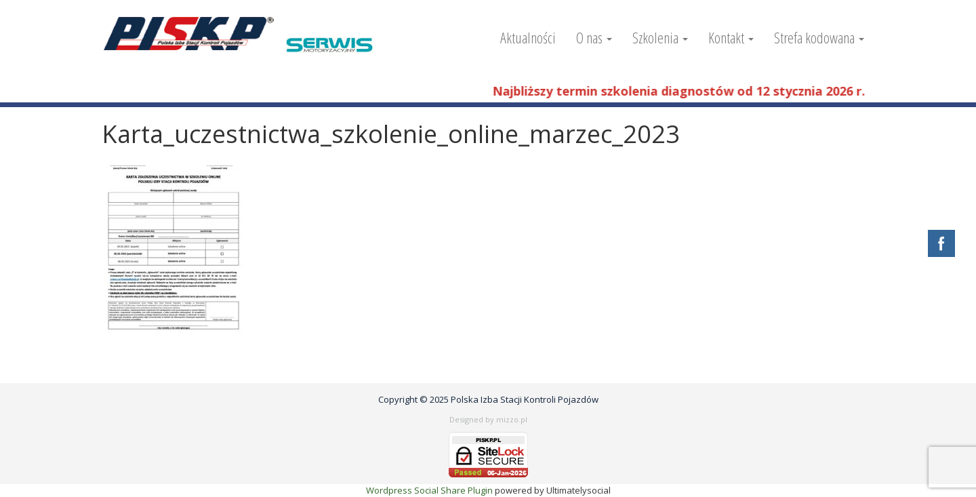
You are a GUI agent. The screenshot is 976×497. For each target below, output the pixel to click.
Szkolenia (660, 37)
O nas (594, 37)
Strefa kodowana (819, 37)
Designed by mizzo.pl (488, 419)
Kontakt (731, 37)
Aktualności (528, 37)
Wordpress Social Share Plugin (430, 490)
